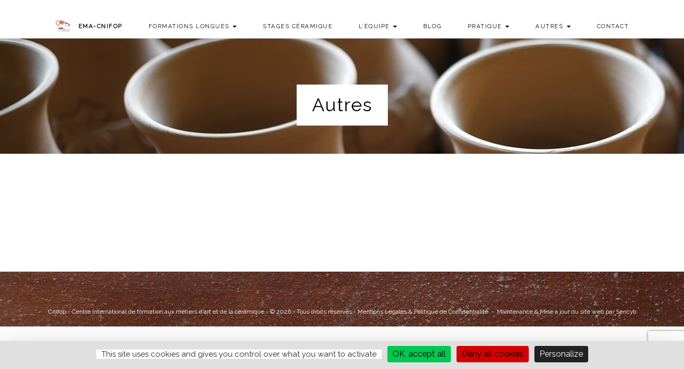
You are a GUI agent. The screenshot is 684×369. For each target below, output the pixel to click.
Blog (432, 26)
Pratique (489, 26)
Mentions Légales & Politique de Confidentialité (423, 311)
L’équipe (378, 26)
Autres (553, 26)
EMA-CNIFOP (100, 26)
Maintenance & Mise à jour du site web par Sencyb (566, 311)
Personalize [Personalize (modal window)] (561, 354)
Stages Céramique (298, 26)
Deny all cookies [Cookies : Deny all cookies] (493, 354)
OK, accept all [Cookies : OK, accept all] (419, 354)
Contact (613, 26)
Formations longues (193, 26)
